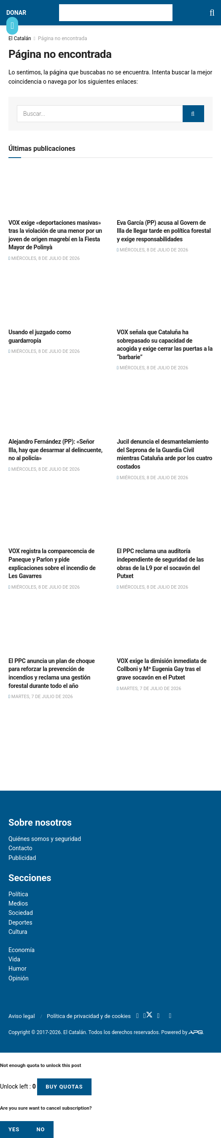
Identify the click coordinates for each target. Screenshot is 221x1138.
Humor (17, 968)
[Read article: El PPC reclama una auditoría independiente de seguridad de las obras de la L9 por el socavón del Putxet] (165, 519)
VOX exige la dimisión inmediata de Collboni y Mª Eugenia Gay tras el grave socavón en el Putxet (162, 669)
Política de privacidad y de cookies (89, 1016)
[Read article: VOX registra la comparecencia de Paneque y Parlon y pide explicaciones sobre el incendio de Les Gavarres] (56, 519)
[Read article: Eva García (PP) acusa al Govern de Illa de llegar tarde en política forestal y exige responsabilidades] (165, 190)
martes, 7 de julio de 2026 (40, 696)
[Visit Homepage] (115, 12)
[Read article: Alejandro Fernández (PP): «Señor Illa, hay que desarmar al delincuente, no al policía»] (56, 410)
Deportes (20, 922)
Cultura (17, 931)
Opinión (18, 978)
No (40, 1129)
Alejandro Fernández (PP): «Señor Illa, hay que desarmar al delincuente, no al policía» (55, 449)
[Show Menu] (12, 25)
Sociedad (20, 912)
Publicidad (22, 857)
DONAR (16, 12)
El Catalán (19, 38)
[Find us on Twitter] (148, 1016)
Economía (21, 950)
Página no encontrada (62, 38)
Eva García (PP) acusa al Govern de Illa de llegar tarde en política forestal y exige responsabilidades (164, 231)
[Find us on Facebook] (137, 1016)
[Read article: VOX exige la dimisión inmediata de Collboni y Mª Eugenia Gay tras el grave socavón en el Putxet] (165, 629)
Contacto (20, 848)
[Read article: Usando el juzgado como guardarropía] (56, 300)
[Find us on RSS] (170, 1016)
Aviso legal (21, 1016)
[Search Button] (212, 12)
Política (18, 894)
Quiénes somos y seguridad (44, 838)
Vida (14, 959)
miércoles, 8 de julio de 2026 (44, 258)
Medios (18, 903)
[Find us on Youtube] (158, 1016)
